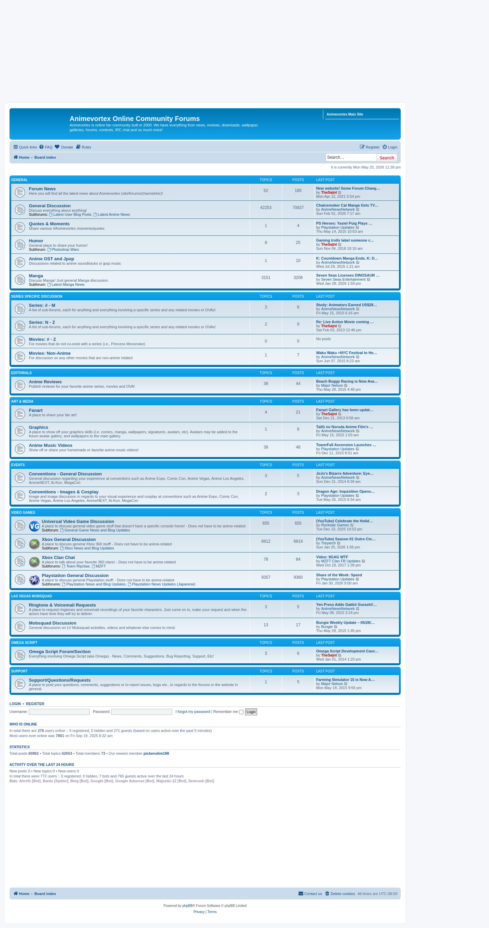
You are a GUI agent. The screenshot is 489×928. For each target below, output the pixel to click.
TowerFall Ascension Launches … (346, 445)
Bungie (327, 627)
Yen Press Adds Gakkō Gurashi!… (346, 604)
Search (387, 158)
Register (35, 704)
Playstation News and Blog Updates (94, 584)
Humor (36, 240)
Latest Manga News (66, 284)
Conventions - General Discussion (65, 473)
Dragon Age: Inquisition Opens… (345, 491)
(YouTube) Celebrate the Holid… (344, 521)
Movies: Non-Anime (50, 353)
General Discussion (50, 205)
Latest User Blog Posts (70, 214)
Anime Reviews (45, 381)
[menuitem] (45, 147)
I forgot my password (193, 712)
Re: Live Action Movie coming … (345, 322)
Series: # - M (42, 305)
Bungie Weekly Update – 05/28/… (345, 622)
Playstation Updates (338, 227)
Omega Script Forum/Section (60, 651)
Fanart (35, 410)
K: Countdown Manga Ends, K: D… (347, 258)
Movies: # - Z (42, 339)
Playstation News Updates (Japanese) (161, 584)
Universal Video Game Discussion (78, 521)
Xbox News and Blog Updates (87, 548)
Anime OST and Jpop (51, 258)
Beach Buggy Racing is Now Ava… (347, 381)
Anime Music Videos (50, 445)
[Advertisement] (244, 51)
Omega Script (24, 643)
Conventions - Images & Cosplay (63, 491)
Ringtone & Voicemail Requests (62, 605)
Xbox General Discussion (69, 539)
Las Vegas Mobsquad (31, 596)
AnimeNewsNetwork (338, 209)
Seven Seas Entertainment (343, 279)
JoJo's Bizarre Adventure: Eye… (345, 473)
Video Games (23, 512)
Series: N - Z (42, 322)
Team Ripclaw (75, 566)
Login (15, 704)
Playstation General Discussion (75, 575)
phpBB (187, 906)
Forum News (42, 188)
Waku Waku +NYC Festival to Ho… (346, 353)
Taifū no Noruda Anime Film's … (344, 427)
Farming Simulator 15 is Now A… (345, 680)
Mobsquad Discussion (52, 623)
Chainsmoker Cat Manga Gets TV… (347, 205)
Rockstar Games (335, 525)
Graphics (38, 427)
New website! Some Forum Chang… (348, 188)
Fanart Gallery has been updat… (345, 410)
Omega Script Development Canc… (347, 651)
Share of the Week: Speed (339, 575)
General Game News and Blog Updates (95, 530)
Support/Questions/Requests (60, 680)
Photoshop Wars (63, 249)
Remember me (228, 712)
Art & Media (22, 401)
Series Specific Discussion (36, 296)
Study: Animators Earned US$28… (346, 305)
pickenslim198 (156, 753)
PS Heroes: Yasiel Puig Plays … (344, 223)
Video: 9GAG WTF (332, 557)
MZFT (99, 566)
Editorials (21, 373)
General (19, 180)
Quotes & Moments (49, 223)
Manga (36, 275)
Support (19, 671)
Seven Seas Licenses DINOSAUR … (348, 275)
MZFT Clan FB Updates (341, 561)
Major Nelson (332, 385)
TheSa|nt (329, 192)
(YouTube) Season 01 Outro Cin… (346, 539)
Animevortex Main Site (345, 114)
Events (18, 465)
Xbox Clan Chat (58, 557)
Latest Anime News (111, 214)
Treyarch (328, 543)
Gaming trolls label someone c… (345, 240)
